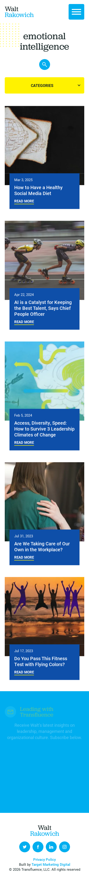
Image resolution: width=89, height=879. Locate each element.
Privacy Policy (44, 859)
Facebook (38, 846)
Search (44, 64)
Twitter (24, 846)
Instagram (64, 846)
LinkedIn (51, 846)
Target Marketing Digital (51, 864)
